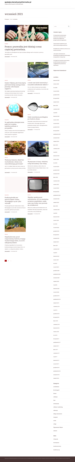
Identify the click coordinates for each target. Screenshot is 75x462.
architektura (56, 386)
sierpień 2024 (56, 141)
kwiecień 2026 (56, 80)
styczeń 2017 (56, 363)
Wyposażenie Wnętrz (58, 427)
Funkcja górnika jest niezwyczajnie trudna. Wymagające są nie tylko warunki (13, 200)
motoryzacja (56, 403)
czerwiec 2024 (56, 148)
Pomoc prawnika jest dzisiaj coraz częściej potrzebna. (23, 48)
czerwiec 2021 (56, 249)
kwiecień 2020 (56, 288)
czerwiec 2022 (56, 209)
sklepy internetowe (57, 413)
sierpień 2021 (56, 241)
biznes (6, 43)
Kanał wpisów (56, 442)
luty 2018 (55, 335)
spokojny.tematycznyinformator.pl (18, 2)
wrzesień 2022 (56, 198)
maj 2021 (55, 252)
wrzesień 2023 (56, 173)
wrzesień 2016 (56, 374)
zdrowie (7, 119)
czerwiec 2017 (56, 353)
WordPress (68, 458)
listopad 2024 (56, 130)
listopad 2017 (56, 338)
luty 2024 (55, 162)
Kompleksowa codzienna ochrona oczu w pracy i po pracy (61, 49)
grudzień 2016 (56, 367)
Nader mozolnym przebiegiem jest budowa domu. (38, 118)
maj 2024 (55, 152)
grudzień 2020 (56, 270)
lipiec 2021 (55, 245)
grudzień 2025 (56, 94)
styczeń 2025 (56, 123)
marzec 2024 (56, 159)
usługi (6, 80)
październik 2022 (56, 195)
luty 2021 (55, 263)
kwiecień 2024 (56, 155)
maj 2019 (55, 310)
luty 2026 (55, 87)
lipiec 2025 (55, 105)
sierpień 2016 (56, 378)
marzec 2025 (56, 119)
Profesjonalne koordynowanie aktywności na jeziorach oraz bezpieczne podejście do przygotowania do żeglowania (59, 38)
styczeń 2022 (56, 227)
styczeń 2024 (56, 166)
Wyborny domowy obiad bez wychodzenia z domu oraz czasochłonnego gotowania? (14, 161)
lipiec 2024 (55, 145)
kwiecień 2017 (56, 360)
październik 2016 (56, 371)
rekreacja (55, 410)
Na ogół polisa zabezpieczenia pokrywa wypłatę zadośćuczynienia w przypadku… (14, 125)
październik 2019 (56, 299)
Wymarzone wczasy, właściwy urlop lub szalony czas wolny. (38, 162)
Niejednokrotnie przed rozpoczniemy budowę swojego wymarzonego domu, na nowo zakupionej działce (15, 239)
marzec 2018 (56, 331)
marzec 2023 (56, 184)
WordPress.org (56, 449)
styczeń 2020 (56, 292)
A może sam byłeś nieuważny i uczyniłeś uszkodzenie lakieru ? (38, 84)
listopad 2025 (56, 98)
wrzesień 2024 (56, 137)
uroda (54, 420)
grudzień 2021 (56, 231)
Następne (11, 260)
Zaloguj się (55, 439)
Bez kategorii (56, 390)
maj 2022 (55, 213)
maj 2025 (55, 112)
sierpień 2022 (56, 202)
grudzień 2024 (56, 127)
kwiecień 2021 (56, 256)
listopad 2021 (56, 234)
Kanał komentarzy (57, 446)
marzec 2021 (56, 259)
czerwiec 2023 (56, 180)
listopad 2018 (56, 317)
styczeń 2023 (56, 188)
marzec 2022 (56, 220)
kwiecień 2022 (56, 216)
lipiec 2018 (55, 320)
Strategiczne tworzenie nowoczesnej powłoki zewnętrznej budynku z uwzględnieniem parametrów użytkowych (61, 63)
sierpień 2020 (56, 281)
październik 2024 (56, 134)
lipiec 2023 (55, 177)
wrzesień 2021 (56, 238)
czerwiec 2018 (56, 324)
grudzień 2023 (56, 170)
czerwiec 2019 (56, 306)
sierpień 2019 (56, 302)
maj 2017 (55, 356)
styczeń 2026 (56, 91)
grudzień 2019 (56, 295)
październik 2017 (56, 342)
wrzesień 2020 (56, 277)
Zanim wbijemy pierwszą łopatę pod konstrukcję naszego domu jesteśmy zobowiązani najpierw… (15, 86)
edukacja (55, 396)
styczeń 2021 (56, 267)
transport (55, 417)
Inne (54, 400)
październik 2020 (56, 274)
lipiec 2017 (55, 349)
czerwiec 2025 (56, 109)
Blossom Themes (55, 458)
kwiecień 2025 (56, 116)
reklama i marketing (58, 407)
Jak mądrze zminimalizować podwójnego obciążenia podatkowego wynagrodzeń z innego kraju (61, 55)
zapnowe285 (7, 56)
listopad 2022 (56, 191)
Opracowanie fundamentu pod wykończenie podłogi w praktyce (60, 44)
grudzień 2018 (56, 313)
